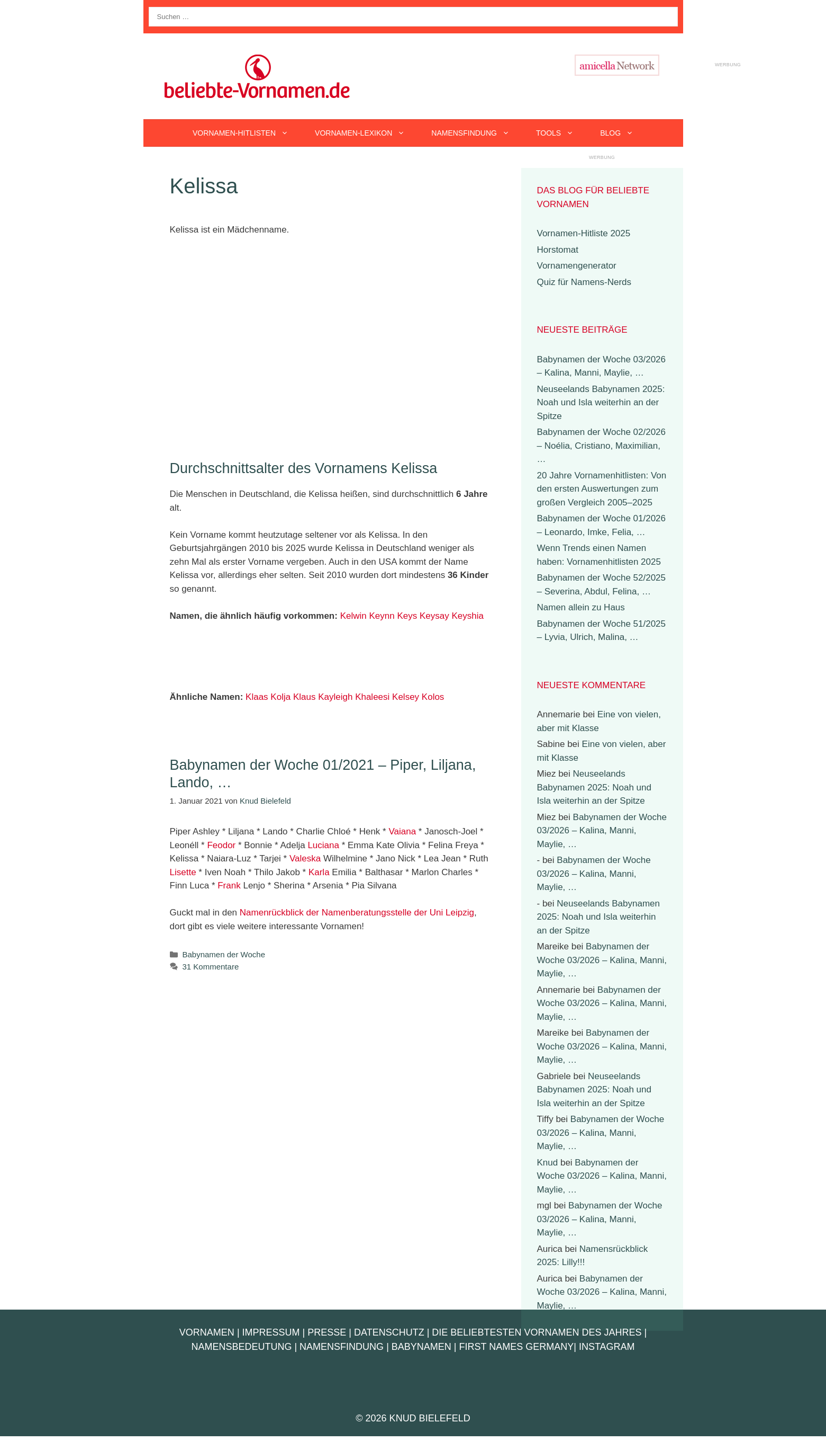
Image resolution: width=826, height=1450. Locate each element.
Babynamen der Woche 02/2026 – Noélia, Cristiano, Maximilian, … (601, 445)
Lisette (183, 872)
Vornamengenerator (576, 266)
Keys (407, 616)
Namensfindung (477, 133)
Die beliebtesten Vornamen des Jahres (536, 1332)
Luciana (323, 845)
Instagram (607, 1346)
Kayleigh (335, 697)
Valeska (305, 858)
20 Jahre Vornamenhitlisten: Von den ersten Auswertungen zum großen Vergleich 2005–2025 (602, 489)
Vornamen (206, 1332)
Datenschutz (389, 1332)
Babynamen (421, 1346)
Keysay (434, 616)
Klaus (304, 697)
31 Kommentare (211, 966)
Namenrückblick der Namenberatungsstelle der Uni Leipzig (357, 913)
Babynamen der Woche (224, 954)
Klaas (257, 697)
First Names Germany (516, 1346)
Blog (623, 133)
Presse (326, 1332)
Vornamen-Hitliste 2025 (584, 233)
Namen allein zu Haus (581, 607)
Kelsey (405, 697)
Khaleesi (372, 697)
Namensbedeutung (241, 1346)
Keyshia (467, 616)
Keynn (381, 616)
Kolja (280, 697)
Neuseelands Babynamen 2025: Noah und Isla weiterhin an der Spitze (601, 402)
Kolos (433, 697)
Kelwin (353, 616)
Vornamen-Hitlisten (247, 133)
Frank (228, 885)
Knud (547, 1163)
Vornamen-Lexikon (366, 133)
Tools (561, 133)
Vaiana (402, 831)
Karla (319, 872)
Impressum (271, 1332)
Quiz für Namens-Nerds (584, 282)
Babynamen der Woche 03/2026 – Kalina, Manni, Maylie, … (602, 830)
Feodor (221, 845)
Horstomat (557, 250)
